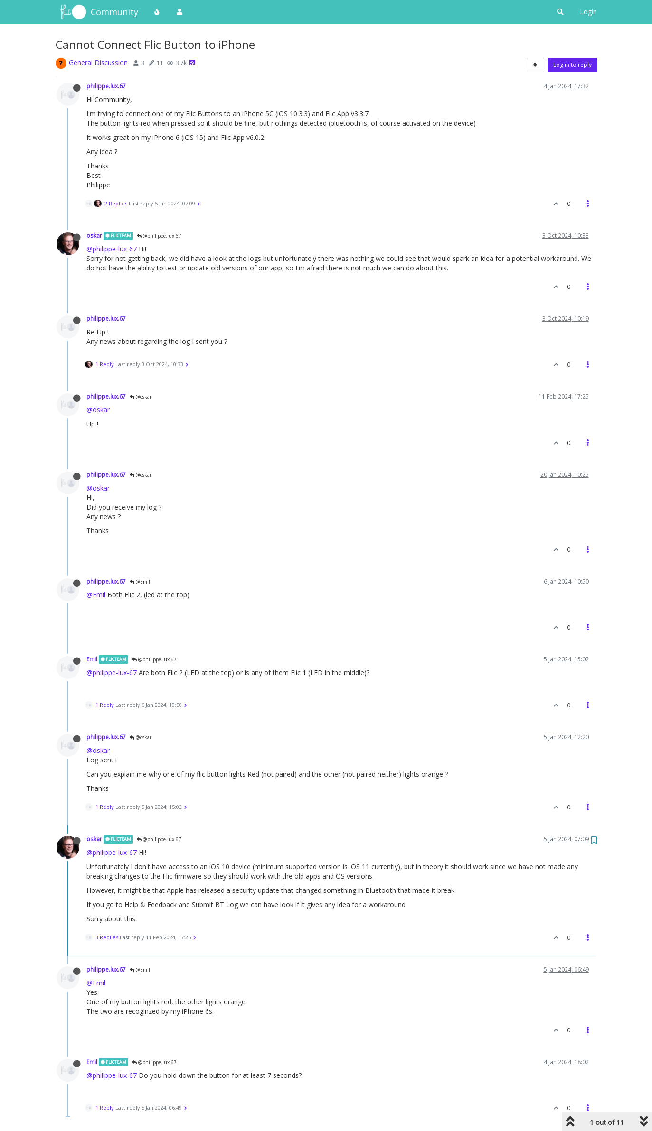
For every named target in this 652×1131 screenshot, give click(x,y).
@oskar (140, 396)
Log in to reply (572, 65)
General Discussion (98, 62)
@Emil (140, 581)
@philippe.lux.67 (159, 235)
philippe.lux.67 (106, 86)
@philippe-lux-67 (111, 248)
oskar (94, 235)
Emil (91, 659)
